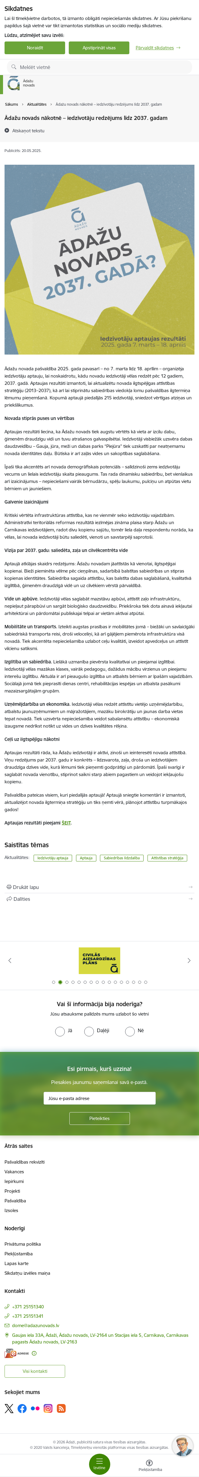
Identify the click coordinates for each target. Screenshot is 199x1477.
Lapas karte (16, 1263)
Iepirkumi (14, 1181)
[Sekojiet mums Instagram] (48, 1408)
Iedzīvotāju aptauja (53, 858)
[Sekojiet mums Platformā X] (9, 1408)
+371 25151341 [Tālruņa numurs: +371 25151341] (28, 1316)
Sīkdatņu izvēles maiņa (27, 1273)
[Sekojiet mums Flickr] (35, 1408)
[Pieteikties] (99, 1118)
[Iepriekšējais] (10, 960)
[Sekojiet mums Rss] (61, 1408)
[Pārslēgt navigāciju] (99, 1464)
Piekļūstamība (19, 1254)
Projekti (12, 1191)
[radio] (63, 1030)
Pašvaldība (15, 1201)
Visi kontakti (35, 1371)
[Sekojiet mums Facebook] (22, 1408)
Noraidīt (35, 48)
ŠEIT (66, 823)
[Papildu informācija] (34, 1353)
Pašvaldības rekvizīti (25, 1162)
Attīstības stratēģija (167, 858)
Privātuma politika (23, 1244)
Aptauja (86, 858)
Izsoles (11, 1210)
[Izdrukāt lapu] (99, 887)
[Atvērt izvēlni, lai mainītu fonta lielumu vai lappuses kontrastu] (149, 1466)
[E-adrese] (17, 1353)
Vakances (14, 1172)
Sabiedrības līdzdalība (122, 858)
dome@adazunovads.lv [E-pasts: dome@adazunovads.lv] (35, 1325)
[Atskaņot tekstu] (28, 130)
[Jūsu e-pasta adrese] (100, 1098)
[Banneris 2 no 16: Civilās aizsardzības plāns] (99, 960)
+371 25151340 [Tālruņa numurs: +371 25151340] (28, 1307)
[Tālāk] (189, 960)
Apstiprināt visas (99, 48)
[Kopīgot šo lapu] (99, 899)
